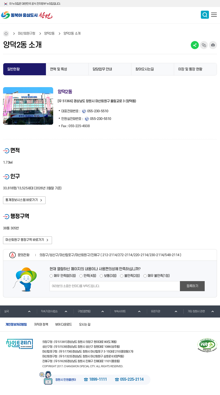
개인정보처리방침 (16, 325)
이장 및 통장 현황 (190, 69)
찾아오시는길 (144, 69)
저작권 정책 (41, 325)
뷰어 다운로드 (63, 325)
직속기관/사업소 (47, 312)
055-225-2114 (131, 381)
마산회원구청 (26, 33)
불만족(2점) (132, 277)
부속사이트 (118, 312)
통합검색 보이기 (205, 15)
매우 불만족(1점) (159, 277)
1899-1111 (98, 381)
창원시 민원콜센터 (65, 381)
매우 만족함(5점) (65, 277)
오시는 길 (84, 325)
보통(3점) (110, 277)
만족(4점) (90, 277)
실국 (4, 312)
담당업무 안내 (102, 69)
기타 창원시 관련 (194, 312)
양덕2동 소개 (71, 33)
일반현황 (13, 69)
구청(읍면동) (81, 312)
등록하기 (192, 287)
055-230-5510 (97, 111)
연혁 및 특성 (58, 69)
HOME (6, 34)
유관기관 (153, 312)
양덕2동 (49, 33)
